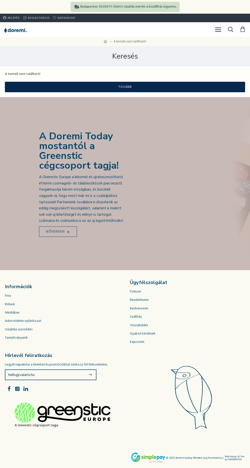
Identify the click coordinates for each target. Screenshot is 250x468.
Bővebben (55, 231)
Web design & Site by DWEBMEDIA (234, 458)
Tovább (125, 87)
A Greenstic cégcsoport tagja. (37, 425)
